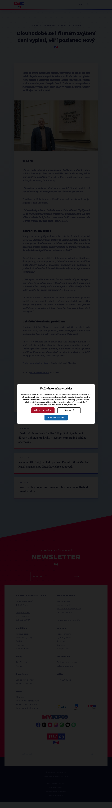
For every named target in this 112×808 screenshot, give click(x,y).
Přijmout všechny (56, 417)
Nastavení (69, 410)
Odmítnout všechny (43, 410)
